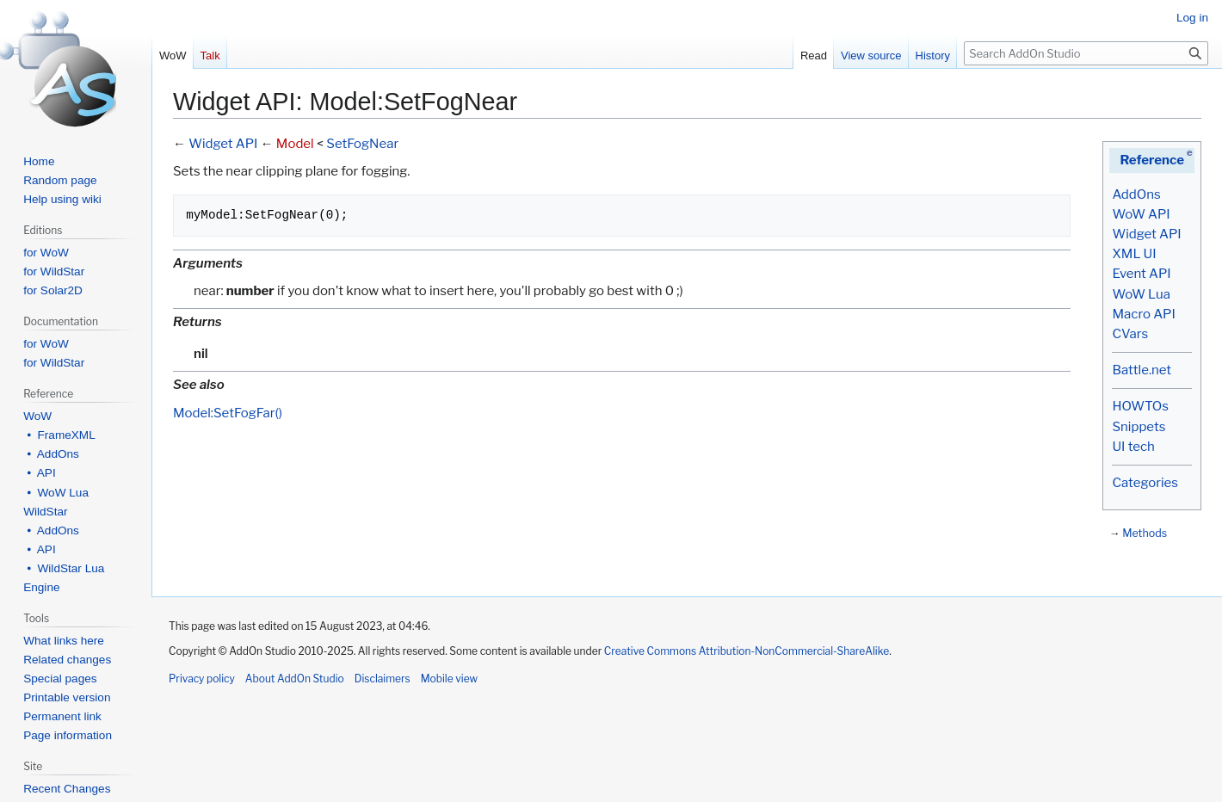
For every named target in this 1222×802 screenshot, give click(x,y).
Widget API (1146, 234)
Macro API (1143, 314)
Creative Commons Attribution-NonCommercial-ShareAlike (746, 651)
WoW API (1141, 214)
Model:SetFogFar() (227, 413)
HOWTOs (1140, 406)
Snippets (1138, 427)
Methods (1144, 533)
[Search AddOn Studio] (1086, 53)
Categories (1144, 482)
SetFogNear (362, 143)
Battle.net (1141, 370)
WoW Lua (1141, 294)
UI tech (1133, 446)
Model (295, 143)
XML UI (1134, 254)
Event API (1141, 273)
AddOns (1136, 194)
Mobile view (449, 678)
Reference (1152, 160)
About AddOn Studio (294, 678)
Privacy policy (202, 678)
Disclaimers (382, 678)
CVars (1130, 334)
